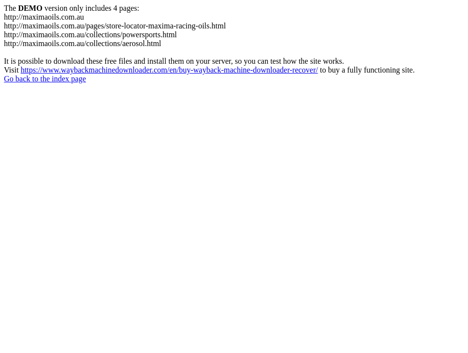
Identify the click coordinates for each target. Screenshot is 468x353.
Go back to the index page (45, 79)
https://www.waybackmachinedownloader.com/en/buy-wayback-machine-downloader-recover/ (169, 70)
